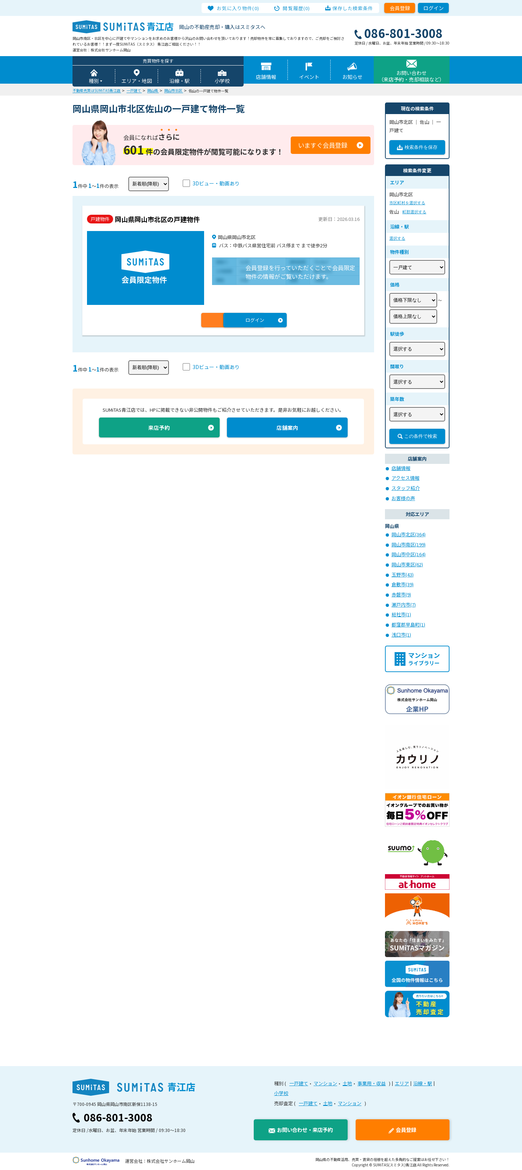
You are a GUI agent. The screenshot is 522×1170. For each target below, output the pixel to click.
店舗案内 (287, 428)
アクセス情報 (405, 478)
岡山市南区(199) (409, 544)
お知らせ (352, 77)
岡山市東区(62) (407, 564)
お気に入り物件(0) (240, 8)
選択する (397, 238)
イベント (309, 77)
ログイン (433, 8)
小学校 (222, 81)
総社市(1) (401, 613)
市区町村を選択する (407, 203)
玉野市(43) (403, 573)
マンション (325, 1081)
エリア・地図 (136, 81)
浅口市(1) (401, 633)
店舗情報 (266, 77)
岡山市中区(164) (409, 553)
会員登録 (400, 8)
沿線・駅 (179, 81)
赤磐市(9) (401, 593)
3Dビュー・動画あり (216, 183)
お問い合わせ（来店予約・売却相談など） (411, 76)
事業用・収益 (371, 1081)
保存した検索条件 (351, 8)
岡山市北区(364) (409, 534)
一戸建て (298, 1081)
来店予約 (159, 428)
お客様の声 (403, 498)
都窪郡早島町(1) (408, 623)
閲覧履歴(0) (297, 8)
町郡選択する (414, 212)
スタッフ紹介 (406, 488)
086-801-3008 (118, 1115)
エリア (402, 1081)
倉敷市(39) (403, 583)
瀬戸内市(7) (404, 603)
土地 (347, 1081)
